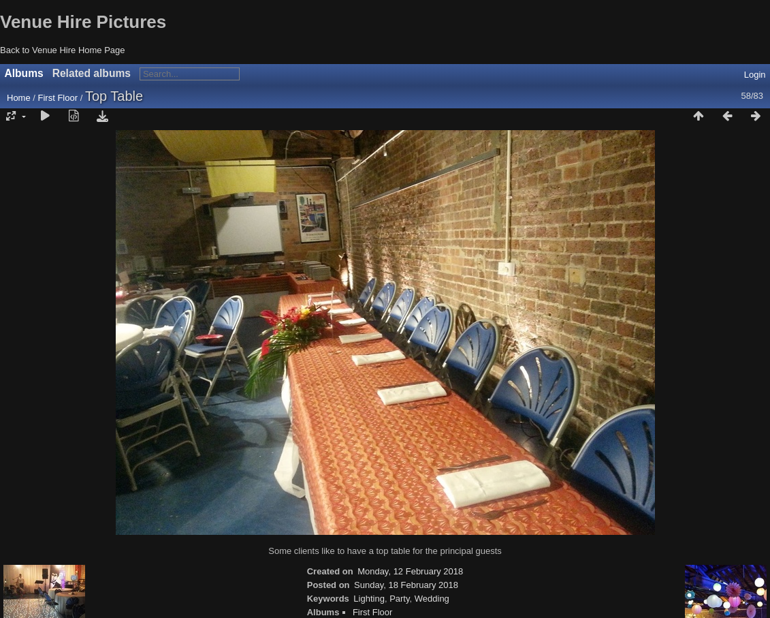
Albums (24, 73)
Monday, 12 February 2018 (410, 571)
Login (755, 74)
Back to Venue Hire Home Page (62, 50)
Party (399, 598)
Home (19, 98)
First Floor (58, 98)
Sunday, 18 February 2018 (406, 585)
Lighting (369, 598)
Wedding (432, 598)
